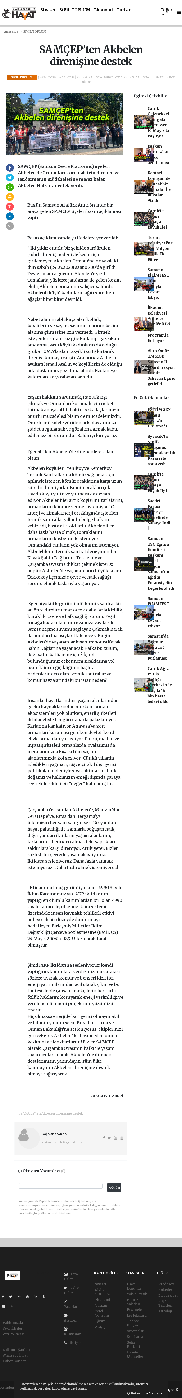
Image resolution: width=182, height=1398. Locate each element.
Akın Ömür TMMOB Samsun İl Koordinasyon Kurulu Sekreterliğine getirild (161, 367)
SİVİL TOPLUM (74, 10)
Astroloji (165, 1311)
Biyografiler (168, 1295)
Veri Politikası (13, 1334)
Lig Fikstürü (137, 1315)
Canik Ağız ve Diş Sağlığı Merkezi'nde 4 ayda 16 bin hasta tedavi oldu (160, 685)
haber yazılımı (11, 1392)
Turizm (124, 10)
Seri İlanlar (136, 1337)
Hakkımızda (13, 1323)
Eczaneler (135, 1310)
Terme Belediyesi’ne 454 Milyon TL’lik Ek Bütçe (160, 248)
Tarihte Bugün (133, 1323)
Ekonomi (103, 10)
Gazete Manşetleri (135, 1354)
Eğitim (100, 1321)
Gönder (115, 1187)
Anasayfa (11, 32)
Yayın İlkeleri (13, 1328)
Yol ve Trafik (137, 1294)
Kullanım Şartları (16, 1350)
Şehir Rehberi (133, 1344)
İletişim (73, 1343)
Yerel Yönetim (102, 1313)
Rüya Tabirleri (165, 1303)
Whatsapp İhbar (15, 1355)
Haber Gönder (14, 1361)
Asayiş (100, 1327)
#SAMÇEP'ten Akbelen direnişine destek (50, 1113)
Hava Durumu (134, 1286)
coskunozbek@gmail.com (61, 1142)
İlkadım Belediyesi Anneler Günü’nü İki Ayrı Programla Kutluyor (159, 324)
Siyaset (48, 10)
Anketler (165, 1290)
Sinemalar (135, 1331)
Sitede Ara (166, 1284)
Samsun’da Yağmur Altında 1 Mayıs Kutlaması (158, 647)
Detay (133, 1393)
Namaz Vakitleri (133, 1302)
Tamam (154, 1393)
